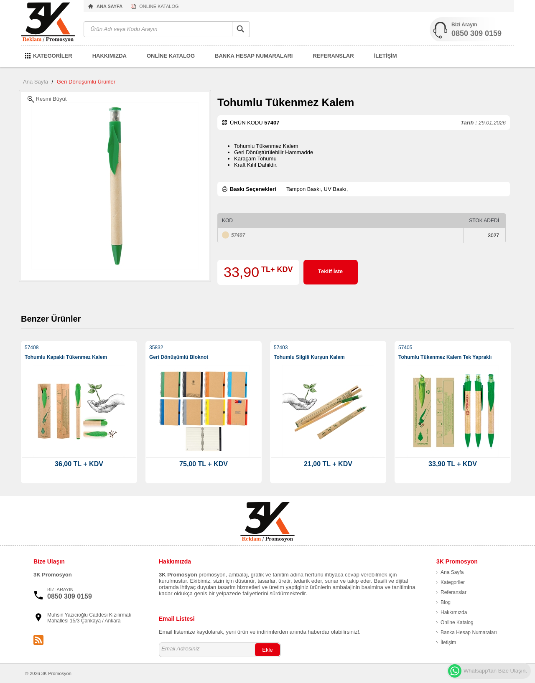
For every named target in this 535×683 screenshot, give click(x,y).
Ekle (267, 650)
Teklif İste (330, 271)
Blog (446, 602)
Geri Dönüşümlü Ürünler (86, 82)
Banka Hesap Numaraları (469, 632)
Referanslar (453, 592)
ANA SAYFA (109, 6)
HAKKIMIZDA (109, 56)
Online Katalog (457, 622)
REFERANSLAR (333, 56)
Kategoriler (453, 582)
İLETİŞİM (385, 56)
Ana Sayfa (35, 82)
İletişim (448, 642)
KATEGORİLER (52, 56)
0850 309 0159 (476, 33)
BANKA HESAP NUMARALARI (254, 56)
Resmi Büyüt (47, 99)
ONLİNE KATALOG (158, 6)
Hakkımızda (454, 612)
